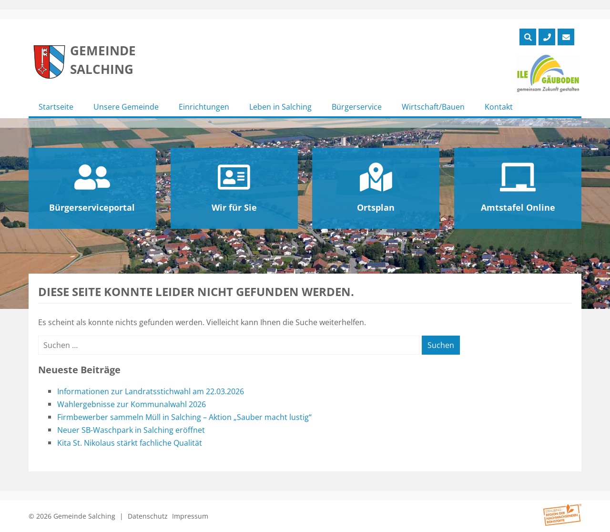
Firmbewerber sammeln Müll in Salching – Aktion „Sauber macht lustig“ (184, 417)
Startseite (56, 107)
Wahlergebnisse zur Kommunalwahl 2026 (131, 404)
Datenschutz (148, 516)
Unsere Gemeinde (126, 107)
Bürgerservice (357, 107)
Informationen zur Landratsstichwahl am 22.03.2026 (150, 391)
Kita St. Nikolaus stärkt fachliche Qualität (129, 443)
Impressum (190, 516)
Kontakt (499, 107)
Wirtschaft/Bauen (433, 107)
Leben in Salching (280, 107)
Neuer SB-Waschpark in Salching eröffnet (131, 430)
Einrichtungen (204, 107)
